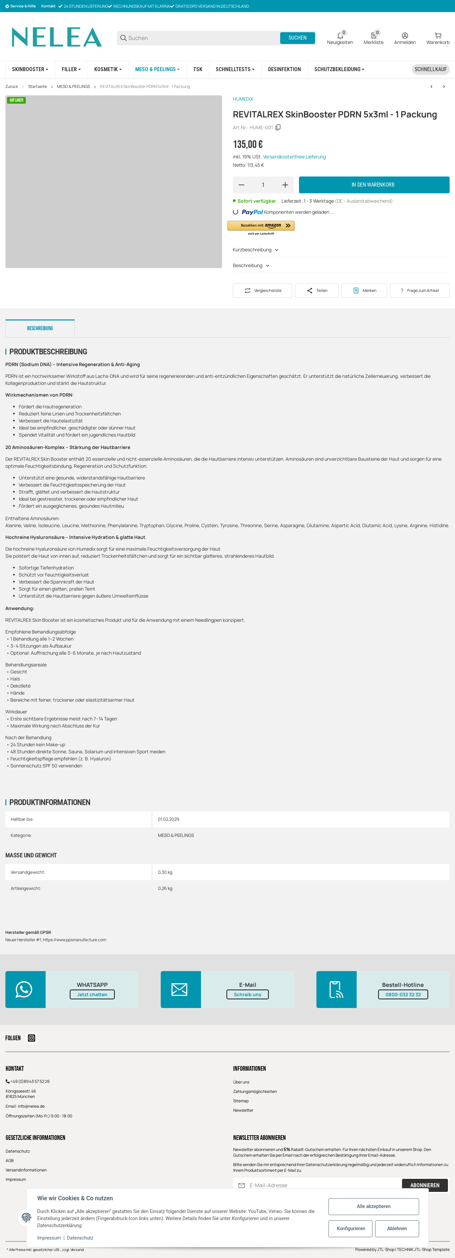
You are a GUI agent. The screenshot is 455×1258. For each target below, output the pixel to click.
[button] (261, 228)
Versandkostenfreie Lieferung (294, 156)
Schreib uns (247, 994)
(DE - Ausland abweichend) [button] (364, 201)
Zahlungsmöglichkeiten (255, 1091)
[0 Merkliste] (374, 38)
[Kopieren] (278, 127)
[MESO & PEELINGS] (158, 69)
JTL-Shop (386, 1249)
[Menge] (263, 185)
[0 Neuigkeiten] (340, 38)
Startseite (37, 87)
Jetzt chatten (92, 994)
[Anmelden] (405, 38)
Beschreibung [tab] (40, 328)
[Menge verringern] (241, 185)
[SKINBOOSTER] (30, 69)
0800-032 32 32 (403, 994)
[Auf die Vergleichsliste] (262, 291)
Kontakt (48, 5)
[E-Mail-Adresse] (325, 1185)
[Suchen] (204, 38)
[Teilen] (316, 291)
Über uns (241, 1082)
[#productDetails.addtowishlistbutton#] (364, 291)
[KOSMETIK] (108, 69)
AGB (9, 1160)
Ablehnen (397, 1228)
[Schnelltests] (235, 69)
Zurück (11, 87)
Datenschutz (18, 1151)
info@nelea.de (31, 1106)
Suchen (298, 38)
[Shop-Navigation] (20, 6)
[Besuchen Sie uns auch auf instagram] (31, 1038)
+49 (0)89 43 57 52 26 (30, 1081)
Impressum (16, 1179)
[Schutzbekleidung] (339, 69)
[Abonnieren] (242, 1185)
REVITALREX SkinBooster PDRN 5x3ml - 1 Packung (145, 87)
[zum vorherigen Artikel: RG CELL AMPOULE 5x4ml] (431, 86)
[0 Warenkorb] (438, 38)
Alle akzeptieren (374, 1206)
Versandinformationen (26, 1170)
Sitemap (241, 1101)
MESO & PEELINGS (73, 87)
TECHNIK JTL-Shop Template (423, 1249)
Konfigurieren (351, 1228)
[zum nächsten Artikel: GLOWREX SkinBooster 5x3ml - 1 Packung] (444, 86)
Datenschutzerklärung (326, 1164)
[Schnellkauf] (431, 69)
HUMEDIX (243, 99)
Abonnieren (425, 1185)
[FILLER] (71, 69)
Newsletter (243, 1110)
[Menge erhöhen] (285, 185)
